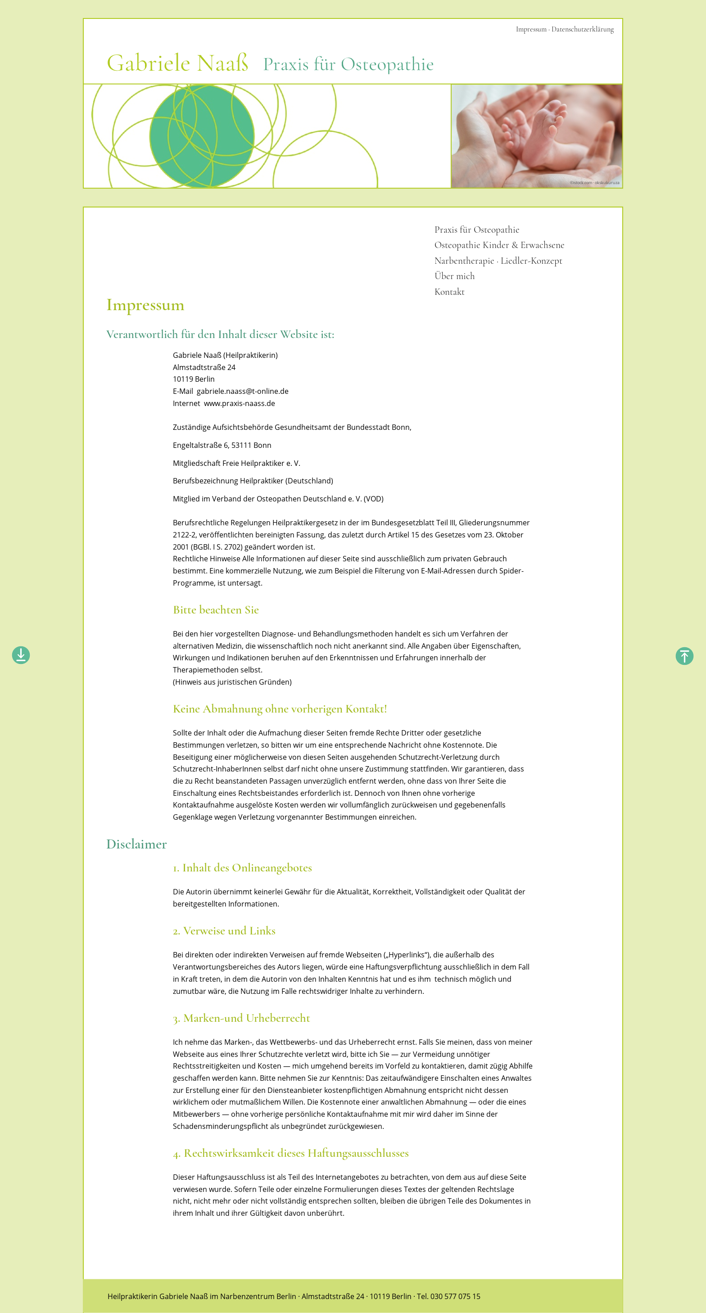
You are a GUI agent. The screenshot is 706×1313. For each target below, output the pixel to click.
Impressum (531, 29)
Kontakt (449, 292)
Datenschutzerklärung (583, 29)
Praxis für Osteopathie (477, 229)
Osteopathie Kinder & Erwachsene (499, 245)
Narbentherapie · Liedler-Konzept (498, 260)
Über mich (454, 276)
